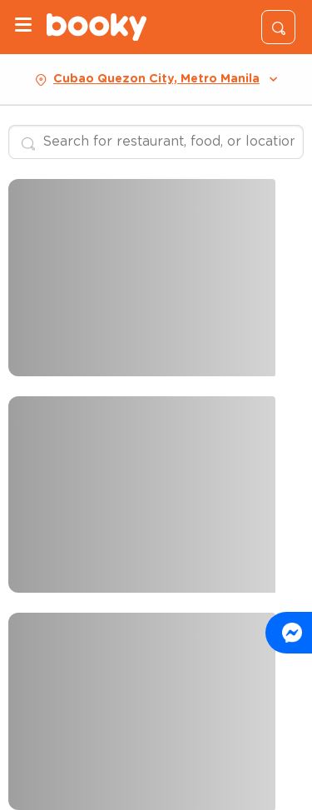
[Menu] (23, 27)
